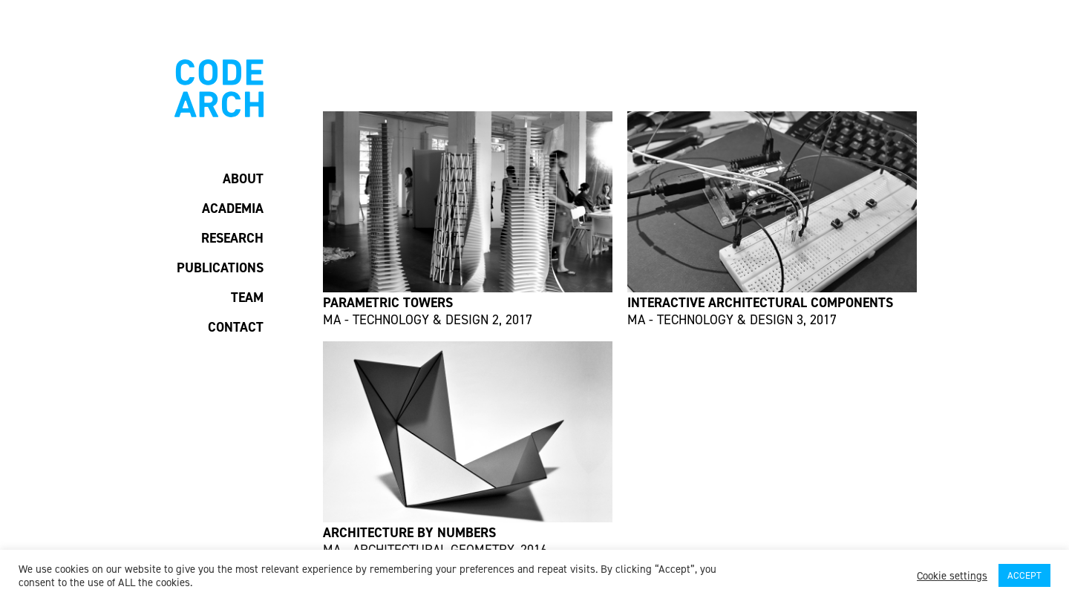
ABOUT (243, 178)
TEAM (247, 297)
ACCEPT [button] (1024, 575)
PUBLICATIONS (220, 267)
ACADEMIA (233, 208)
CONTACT (236, 327)
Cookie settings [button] (952, 575)
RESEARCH (232, 238)
